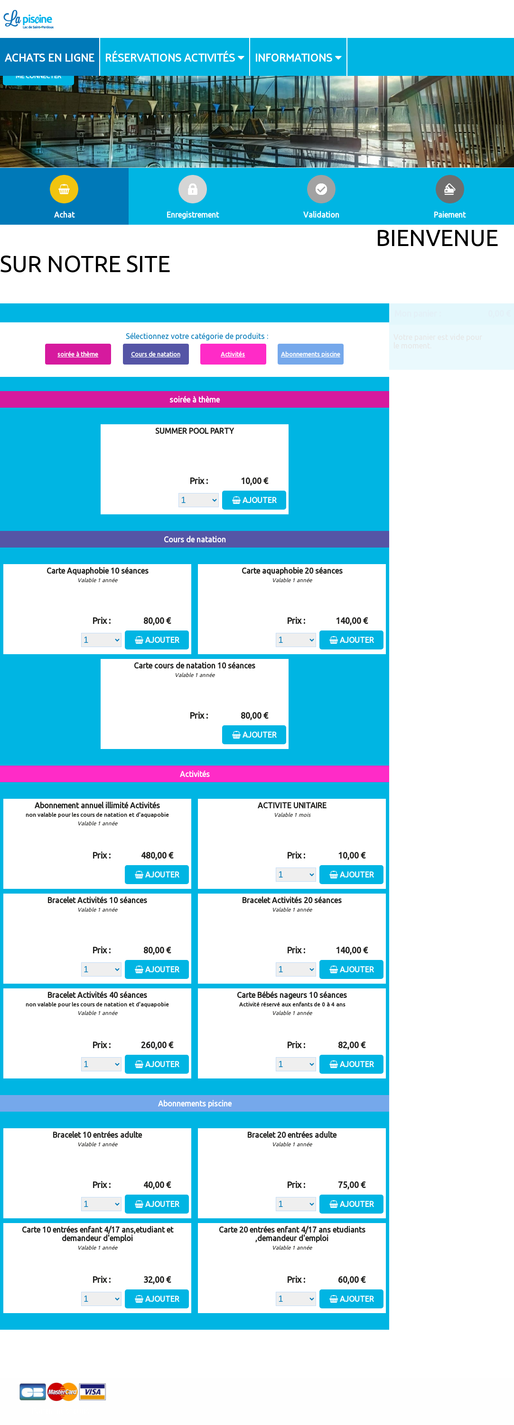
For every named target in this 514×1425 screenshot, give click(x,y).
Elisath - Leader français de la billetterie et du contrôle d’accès (257, 1398)
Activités (233, 354)
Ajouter (260, 500)
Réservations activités (170, 56)
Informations (293, 56)
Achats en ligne (49, 56)
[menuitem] (50, 57)
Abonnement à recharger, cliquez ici (200, 308)
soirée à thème (77, 354)
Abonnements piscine (310, 354)
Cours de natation (155, 354)
